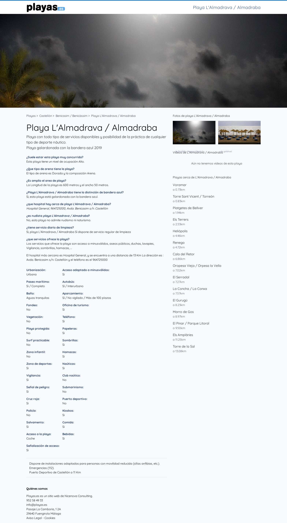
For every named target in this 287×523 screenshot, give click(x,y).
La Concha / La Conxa (190, 289)
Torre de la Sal (184, 346)
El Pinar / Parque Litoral (191, 323)
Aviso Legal (34, 518)
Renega (178, 242)
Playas (31, 116)
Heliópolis (180, 231)
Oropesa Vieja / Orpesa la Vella (197, 266)
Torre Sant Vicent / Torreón (193, 196)
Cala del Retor (184, 254)
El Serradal (181, 277)
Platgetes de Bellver (188, 208)
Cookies (49, 518)
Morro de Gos (183, 312)
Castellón (45, 116)
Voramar (180, 185)
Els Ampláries (183, 335)
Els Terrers (180, 219)
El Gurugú (180, 300)
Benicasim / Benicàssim (71, 116)
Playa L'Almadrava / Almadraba (113, 116)
